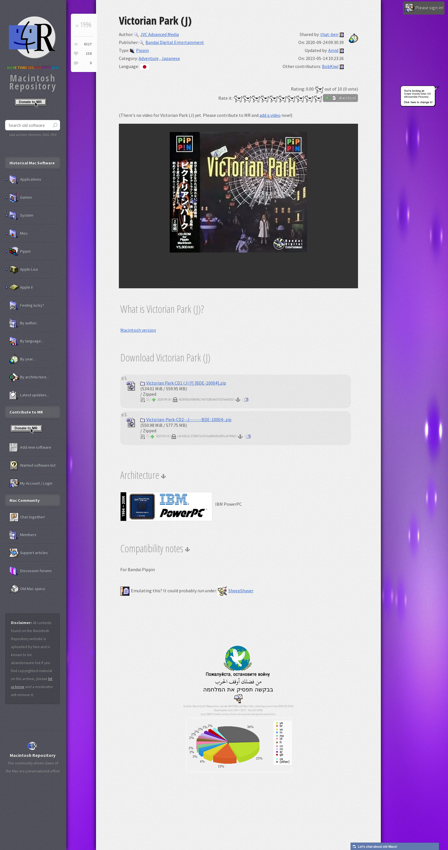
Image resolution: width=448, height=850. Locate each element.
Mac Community (24, 500)
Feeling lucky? (26, 305)
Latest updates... (29, 395)
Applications (25, 179)
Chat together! (27, 517)
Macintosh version (138, 330)
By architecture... (29, 377)
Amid (333, 50)
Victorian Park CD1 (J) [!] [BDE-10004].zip (183, 383)
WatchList (340, 97)
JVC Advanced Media (156, 34)
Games (20, 197)
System (21, 215)
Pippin (139, 50)
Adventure (149, 58)
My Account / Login (30, 483)
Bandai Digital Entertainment (171, 42)
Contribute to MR (26, 412)
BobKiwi (330, 66)
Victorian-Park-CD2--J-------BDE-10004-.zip (185, 419)
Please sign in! (424, 8)
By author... (24, 323)
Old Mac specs (27, 588)
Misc (18, 233)
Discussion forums (30, 570)
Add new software (30, 447)
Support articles (28, 552)
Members (22, 534)
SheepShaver (235, 590)
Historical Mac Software (32, 162)
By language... (26, 341)
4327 (88, 44)
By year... (22, 359)
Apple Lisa (23, 269)
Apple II (21, 287)
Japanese (170, 58)
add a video (270, 115)
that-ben (329, 34)
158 (89, 53)
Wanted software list (32, 465)
